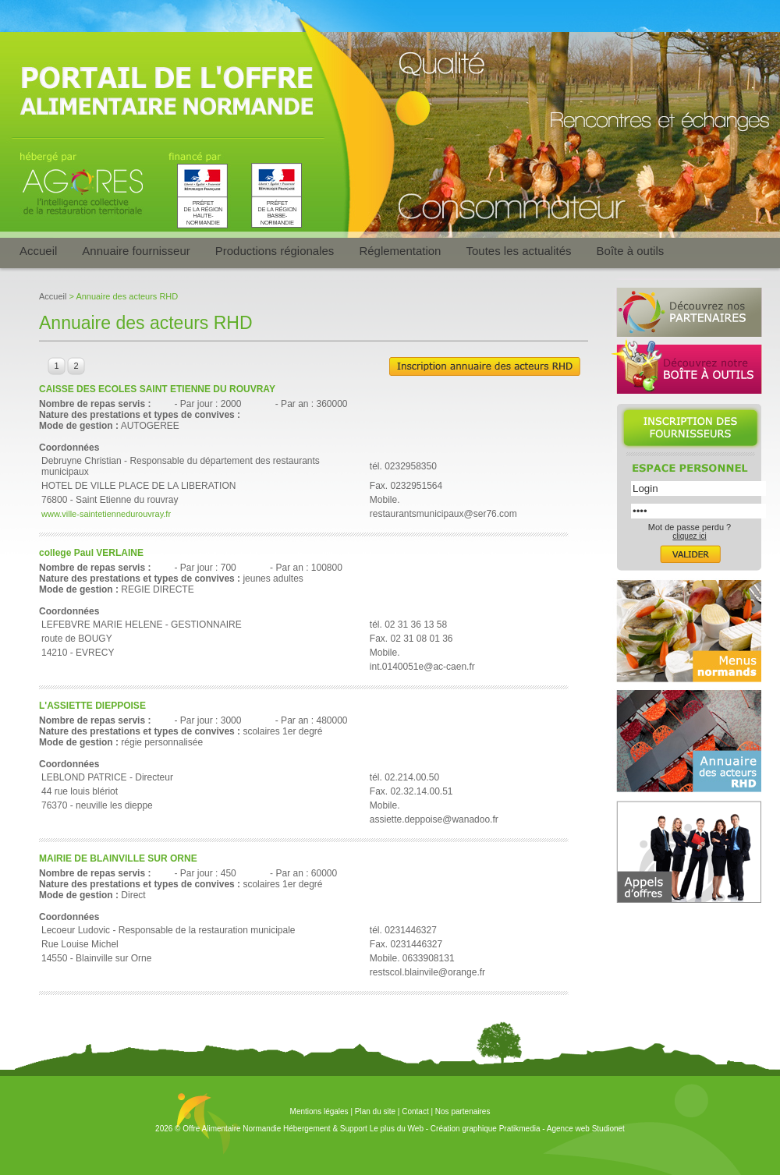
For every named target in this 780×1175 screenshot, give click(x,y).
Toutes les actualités (518, 250)
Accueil (38, 250)
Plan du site (375, 1111)
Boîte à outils (631, 250)
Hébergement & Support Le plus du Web (354, 1128)
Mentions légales (319, 1111)
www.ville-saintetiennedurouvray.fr (106, 513)
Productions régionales (275, 250)
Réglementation (400, 250)
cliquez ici (689, 536)
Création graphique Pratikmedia (486, 1128)
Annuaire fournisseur (136, 250)
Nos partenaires (463, 1111)
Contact (415, 1111)
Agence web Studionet (586, 1128)
